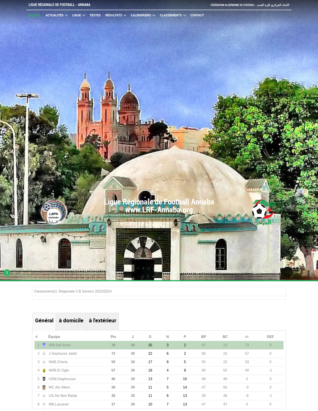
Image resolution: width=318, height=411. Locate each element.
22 (150, 353)
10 (185, 379)
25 (150, 345)
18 (150, 370)
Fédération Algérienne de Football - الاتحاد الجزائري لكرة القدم (250, 5)
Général (44, 320)
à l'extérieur (102, 320)
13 (150, 379)
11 (150, 387)
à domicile (71, 320)
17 (150, 362)
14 (185, 387)
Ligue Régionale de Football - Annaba (59, 5)
